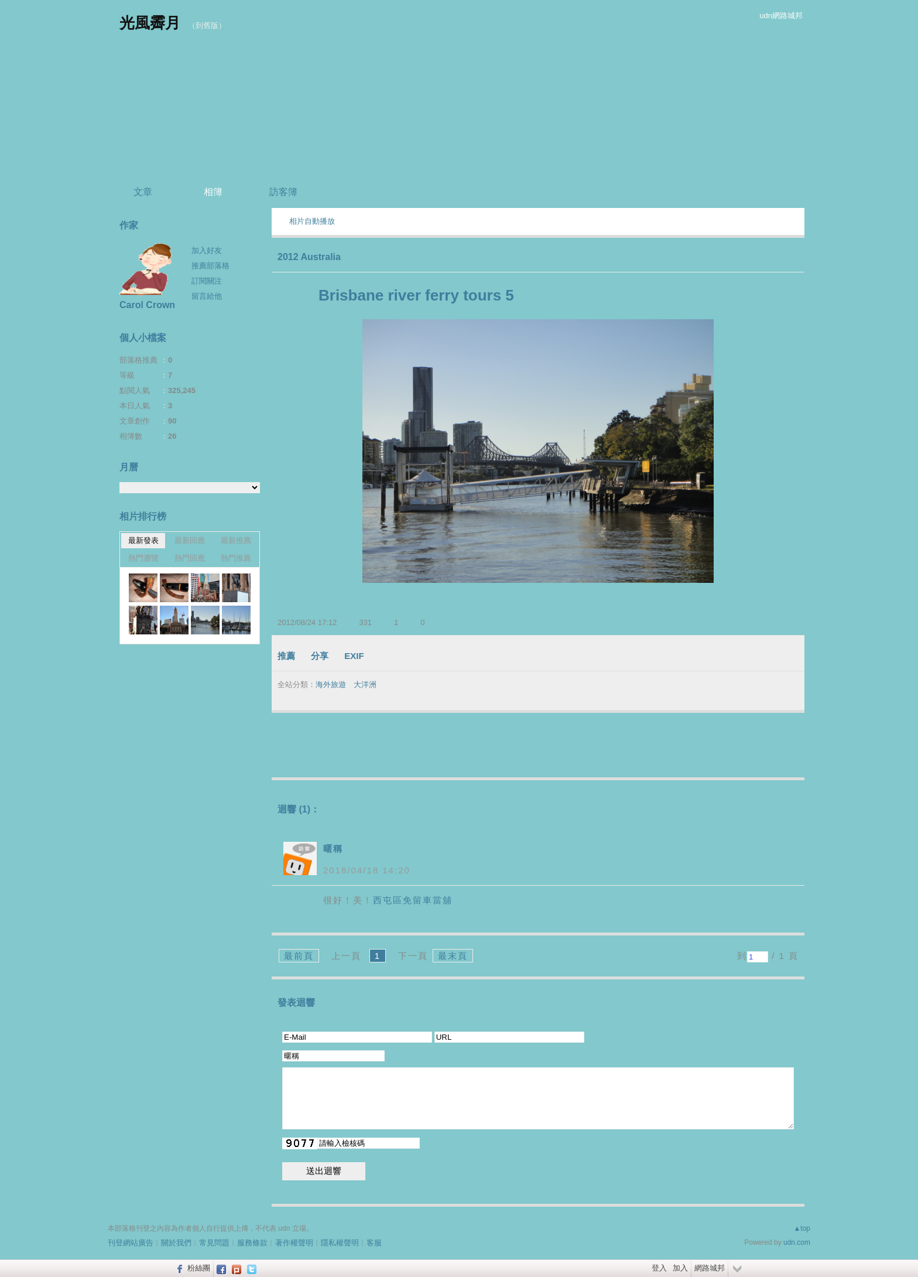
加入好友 (206, 250)
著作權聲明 (294, 1242)
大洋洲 (365, 684)
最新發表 (143, 540)
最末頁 (453, 956)
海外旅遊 (331, 684)
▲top (801, 1228)
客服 (374, 1242)
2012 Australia (309, 257)
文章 (142, 192)
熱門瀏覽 (143, 558)
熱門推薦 (236, 558)
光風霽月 (149, 23)
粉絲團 (198, 1268)
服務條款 (252, 1242)
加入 (680, 1268)
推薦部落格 (210, 265)
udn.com (796, 1242)
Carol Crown (147, 305)
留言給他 (206, 296)
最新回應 (189, 540)
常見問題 (214, 1242)
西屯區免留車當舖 (413, 900)
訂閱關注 (206, 280)
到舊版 (207, 25)
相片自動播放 (312, 221)
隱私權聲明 (340, 1242)
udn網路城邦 (781, 15)
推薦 (286, 656)
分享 (319, 656)
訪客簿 (283, 192)
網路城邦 (709, 1268)
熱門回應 (189, 558)
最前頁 (299, 956)
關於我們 (176, 1242)
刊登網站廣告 (130, 1242)
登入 (659, 1268)
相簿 (213, 192)
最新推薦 (236, 540)
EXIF (354, 656)
